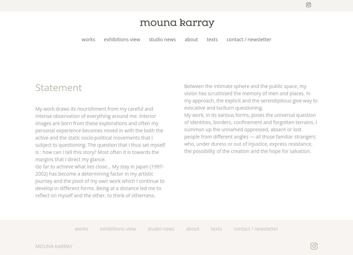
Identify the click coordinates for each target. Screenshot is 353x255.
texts (216, 228)
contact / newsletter (255, 228)
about (192, 228)
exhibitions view (118, 228)
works (81, 228)
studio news (161, 228)
